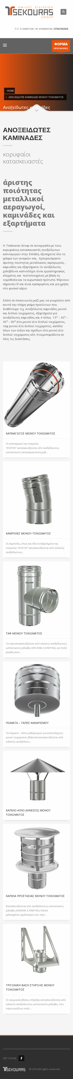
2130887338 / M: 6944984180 (36, 29)
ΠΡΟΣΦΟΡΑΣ (61, 47)
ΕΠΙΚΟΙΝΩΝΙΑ (61, 29)
